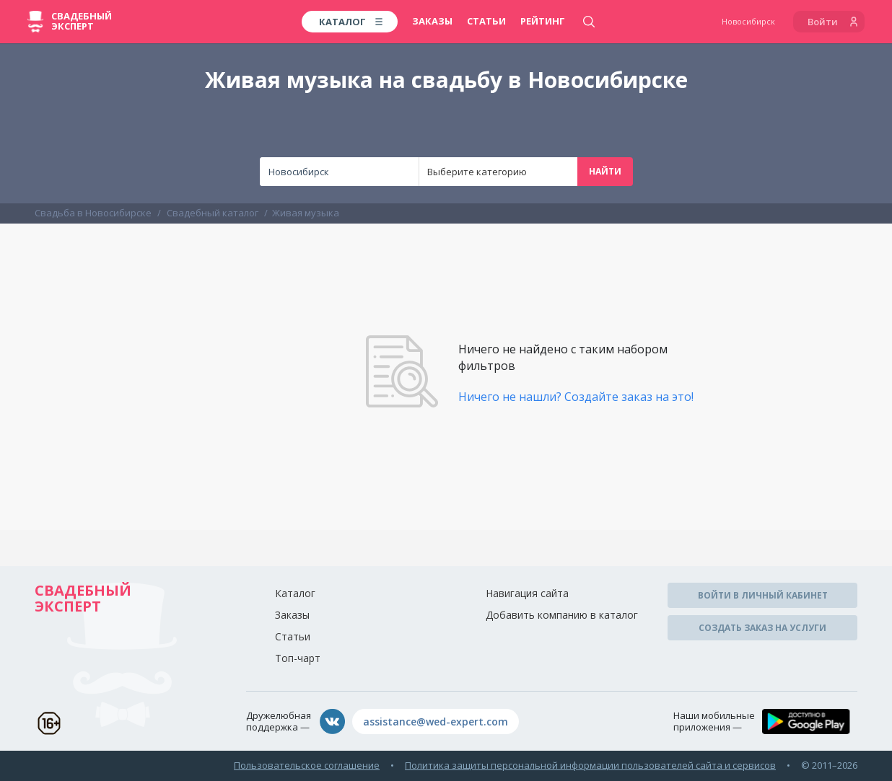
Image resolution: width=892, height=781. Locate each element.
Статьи (486, 20)
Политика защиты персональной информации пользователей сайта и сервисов (590, 765)
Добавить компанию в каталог (562, 615)
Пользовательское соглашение (307, 765)
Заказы (432, 20)
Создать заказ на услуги (762, 628)
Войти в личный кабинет (763, 595)
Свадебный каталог (212, 212)
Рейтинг (542, 20)
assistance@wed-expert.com (435, 721)
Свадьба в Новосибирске (93, 212)
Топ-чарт (297, 658)
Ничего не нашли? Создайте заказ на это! (576, 397)
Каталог (295, 593)
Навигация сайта (527, 593)
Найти (605, 171)
